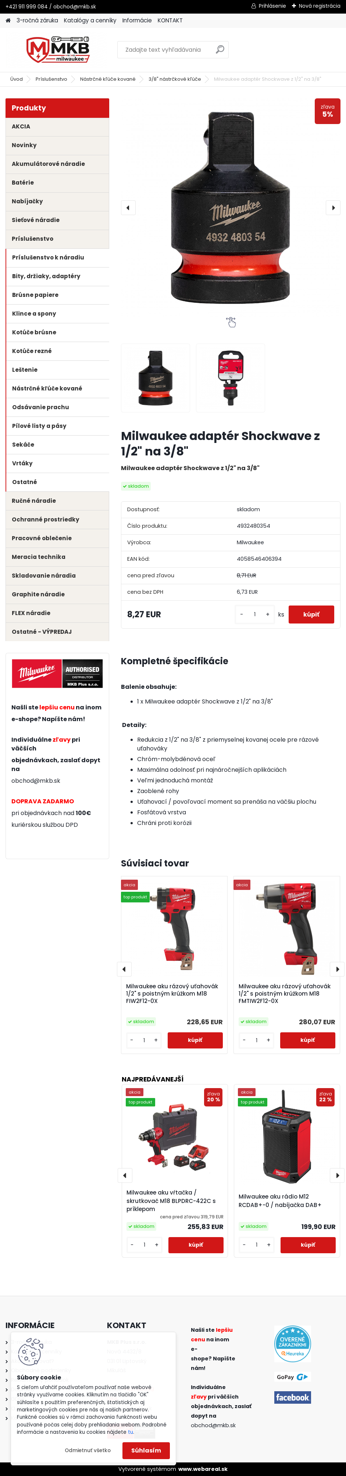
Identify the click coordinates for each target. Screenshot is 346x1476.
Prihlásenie (272, 6)
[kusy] (255, 614)
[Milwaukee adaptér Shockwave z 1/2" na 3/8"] (230, 207)
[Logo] (56, 50)
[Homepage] (8, 21)
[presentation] (128, 207)
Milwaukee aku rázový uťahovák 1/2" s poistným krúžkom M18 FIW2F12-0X (172, 994)
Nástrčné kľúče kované (108, 79)
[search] (220, 52)
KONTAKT (170, 20)
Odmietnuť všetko (88, 1450)
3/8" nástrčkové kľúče (175, 79)
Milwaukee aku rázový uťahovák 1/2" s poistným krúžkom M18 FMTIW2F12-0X (285, 994)
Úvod (16, 79)
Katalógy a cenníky (90, 20)
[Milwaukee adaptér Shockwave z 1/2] (155, 377)
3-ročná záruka (37, 20)
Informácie (137, 20)
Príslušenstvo (51, 79)
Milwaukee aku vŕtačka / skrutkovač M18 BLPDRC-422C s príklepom (171, 1201)
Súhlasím (146, 1450)
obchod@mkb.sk (35, 781)
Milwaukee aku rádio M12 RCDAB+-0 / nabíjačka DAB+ (280, 1201)
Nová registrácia (319, 6)
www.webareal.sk (203, 1469)
